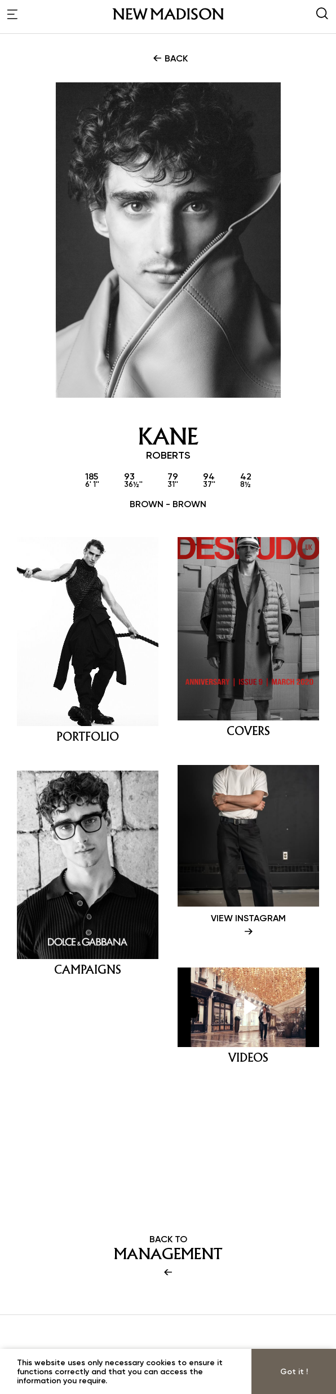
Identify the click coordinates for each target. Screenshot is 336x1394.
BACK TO (168, 1256)
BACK (169, 58)
